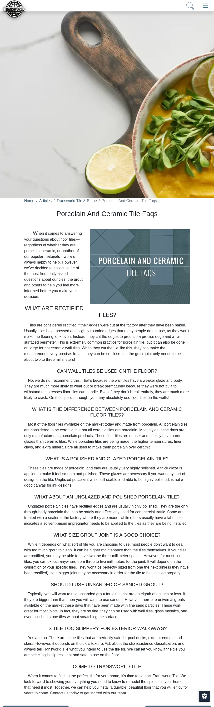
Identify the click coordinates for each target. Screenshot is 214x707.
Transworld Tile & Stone (77, 201)
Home (29, 201)
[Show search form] (190, 5)
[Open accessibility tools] (204, 696)
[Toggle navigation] (205, 5)
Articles (45, 201)
